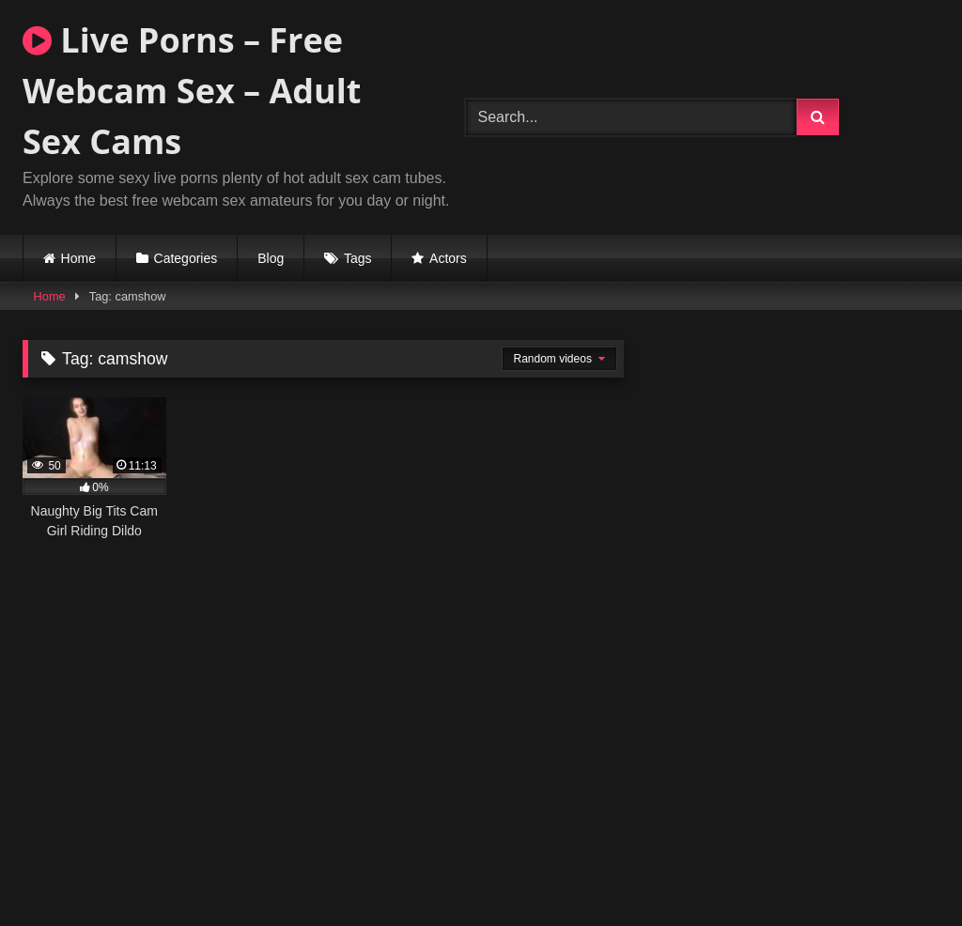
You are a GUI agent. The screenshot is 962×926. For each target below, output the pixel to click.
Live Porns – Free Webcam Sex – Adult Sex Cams (192, 90)
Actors (448, 258)
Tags (358, 258)
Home (78, 258)
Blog (270, 258)
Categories (186, 258)
